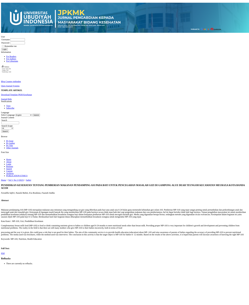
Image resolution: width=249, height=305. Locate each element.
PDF (3, 253)
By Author (10, 143)
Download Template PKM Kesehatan (16, 95)
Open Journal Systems (10, 86)
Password (5, 43)
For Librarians (12, 61)
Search (9, 169)
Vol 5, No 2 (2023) (16, 180)
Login (8, 164)
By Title (9, 145)
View (8, 106)
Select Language (8, 115)
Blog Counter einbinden (11, 81)
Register (9, 166)
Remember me (11, 46)
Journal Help (6, 99)
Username (5, 39)
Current (9, 171)
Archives (10, 173)
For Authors (11, 59)
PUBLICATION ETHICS (17, 176)
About (8, 162)
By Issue (9, 141)
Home (8, 159)
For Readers (11, 56)
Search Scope (7, 127)
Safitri (28, 180)
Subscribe (10, 108)
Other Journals (12, 148)
